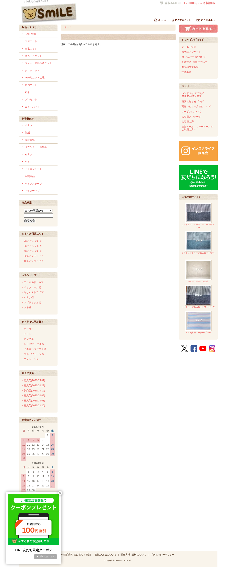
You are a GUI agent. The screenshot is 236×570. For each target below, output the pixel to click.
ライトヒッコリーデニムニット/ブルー (198, 244)
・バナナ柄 (27, 297)
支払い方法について (106, 554)
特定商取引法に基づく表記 (76, 554)
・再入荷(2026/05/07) (33, 380)
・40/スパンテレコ (31, 250)
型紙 (27, 132)
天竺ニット (31, 41)
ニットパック (32, 106)
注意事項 (186, 72)
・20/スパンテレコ (31, 240)
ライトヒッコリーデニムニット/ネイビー (198, 216)
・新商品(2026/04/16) (33, 390)
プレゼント (31, 99)
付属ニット (31, 85)
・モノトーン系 (30, 359)
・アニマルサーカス (32, 282)
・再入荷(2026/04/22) (33, 385)
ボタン (28, 125)
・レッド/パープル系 (32, 344)
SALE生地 (30, 34)
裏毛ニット (31, 48)
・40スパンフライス (32, 261)
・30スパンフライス (32, 256)
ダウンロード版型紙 (36, 147)
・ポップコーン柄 (31, 287)
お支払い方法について (194, 57)
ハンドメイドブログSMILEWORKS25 (193, 95)
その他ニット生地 (34, 77)
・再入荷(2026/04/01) (33, 400)
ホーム (68, 27)
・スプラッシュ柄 (31, 302)
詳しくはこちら (47, 556)
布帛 (27, 92)
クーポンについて (191, 111)
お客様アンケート (191, 51)
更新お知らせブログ (193, 101)
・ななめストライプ (32, 292)
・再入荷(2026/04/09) (33, 395)
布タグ (28, 154)
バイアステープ (33, 183)
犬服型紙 (30, 140)
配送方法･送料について (194, 62)
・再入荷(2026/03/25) (33, 405)
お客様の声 (188, 121)
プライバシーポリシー (162, 554)
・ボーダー (27, 328)
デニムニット (32, 70)
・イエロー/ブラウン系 (34, 349)
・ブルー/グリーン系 (32, 354)
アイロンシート (33, 169)
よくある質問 (189, 47)
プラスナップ (32, 190)
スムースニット (33, 56)
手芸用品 (30, 176)
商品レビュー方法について (196, 106)
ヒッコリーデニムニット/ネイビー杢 (198, 296)
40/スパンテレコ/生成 (198, 271)
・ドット (26, 334)
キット (28, 161)
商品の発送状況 (190, 67)
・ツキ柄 (26, 307)
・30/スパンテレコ (31, 246)
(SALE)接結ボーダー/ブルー (198, 322)
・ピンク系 (27, 339)
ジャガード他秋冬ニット (38, 63)
